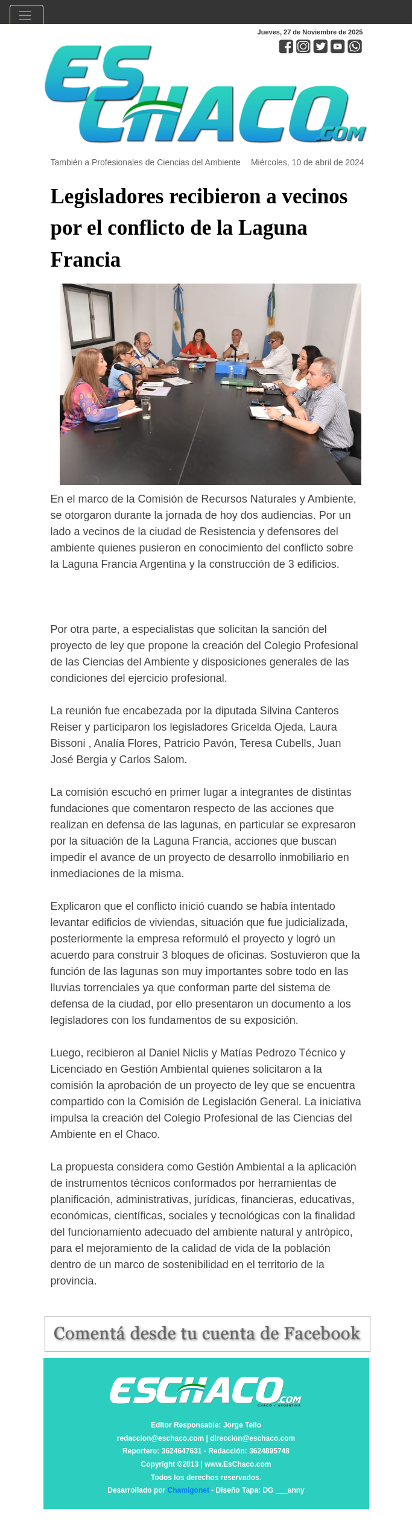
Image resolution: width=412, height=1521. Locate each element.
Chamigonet (188, 1490)
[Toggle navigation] (26, 17)
